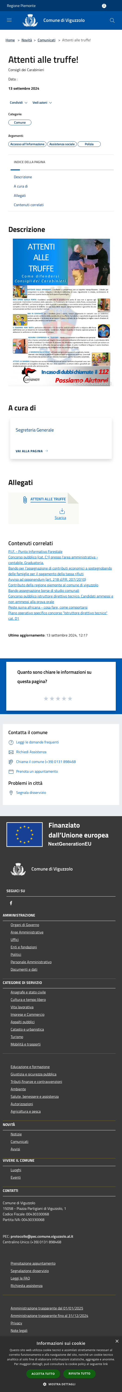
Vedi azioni (43, 103)
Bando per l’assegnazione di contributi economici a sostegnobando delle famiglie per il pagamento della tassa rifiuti (60, 571)
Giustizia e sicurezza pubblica (33, 1074)
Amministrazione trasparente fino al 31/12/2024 (49, 1315)
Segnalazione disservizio (30, 1270)
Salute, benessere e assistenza (35, 1096)
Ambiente (18, 1089)
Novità (26, 40)
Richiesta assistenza (27, 1285)
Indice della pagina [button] (29, 161)
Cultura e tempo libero (28, 999)
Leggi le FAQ (20, 1278)
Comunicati (46, 40)
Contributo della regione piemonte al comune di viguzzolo (53, 585)
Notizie (16, 1134)
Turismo (17, 1036)
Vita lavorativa (22, 1007)
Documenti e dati (24, 969)
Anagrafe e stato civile (28, 992)
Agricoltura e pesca (26, 1111)
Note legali (19, 1330)
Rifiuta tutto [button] (80, 1374)
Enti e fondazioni (24, 947)
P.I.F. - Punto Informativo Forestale (35, 551)
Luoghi (16, 1170)
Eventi (16, 1177)
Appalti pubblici (23, 1022)
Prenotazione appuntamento (33, 1263)
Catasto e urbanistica (27, 1029)
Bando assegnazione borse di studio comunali (43, 590)
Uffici (15, 939)
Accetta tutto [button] (43, 1374)
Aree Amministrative (27, 932)
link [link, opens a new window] (105, 1364)
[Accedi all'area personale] (104, 5)
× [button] (117, 1341)
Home (10, 40)
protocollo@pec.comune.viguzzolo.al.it (42, 1236)
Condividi (19, 103)
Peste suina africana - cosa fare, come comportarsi (48, 607)
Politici (16, 954)
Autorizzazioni (22, 1104)
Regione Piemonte (21, 5)
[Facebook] (11, 903)
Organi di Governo (25, 924)
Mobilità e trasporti (26, 1044)
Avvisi (15, 1149)
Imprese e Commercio (27, 1014)
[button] (61, 1384)
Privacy (16, 1323)
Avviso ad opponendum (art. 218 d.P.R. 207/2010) (47, 579)
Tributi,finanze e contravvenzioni (36, 1081)
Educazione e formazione (30, 1066)
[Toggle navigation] (9, 20)
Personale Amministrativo (31, 962)
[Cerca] (112, 20)
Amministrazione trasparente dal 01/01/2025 (47, 1308)
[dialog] (61, 1364)
